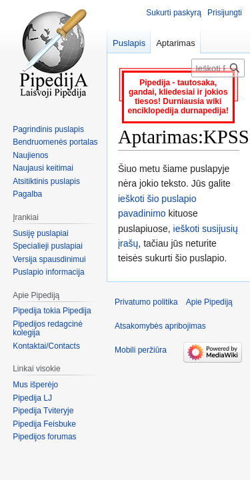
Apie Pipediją (209, 302)
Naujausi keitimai (43, 168)
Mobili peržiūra (141, 350)
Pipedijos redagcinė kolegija (48, 328)
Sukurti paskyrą (173, 12)
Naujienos (30, 155)
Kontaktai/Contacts (46, 346)
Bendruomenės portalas (55, 142)
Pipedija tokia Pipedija (52, 310)
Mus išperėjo (35, 384)
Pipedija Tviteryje (43, 410)
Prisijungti (224, 12)
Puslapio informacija (48, 272)
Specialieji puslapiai (48, 246)
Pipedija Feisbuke (44, 424)
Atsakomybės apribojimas (160, 326)
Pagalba (27, 194)
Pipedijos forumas (44, 436)
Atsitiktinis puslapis (46, 181)
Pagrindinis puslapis (48, 129)
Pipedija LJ (32, 398)
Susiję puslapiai (40, 233)
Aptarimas (175, 43)
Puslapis (129, 43)
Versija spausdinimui (49, 259)
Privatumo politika (146, 302)
